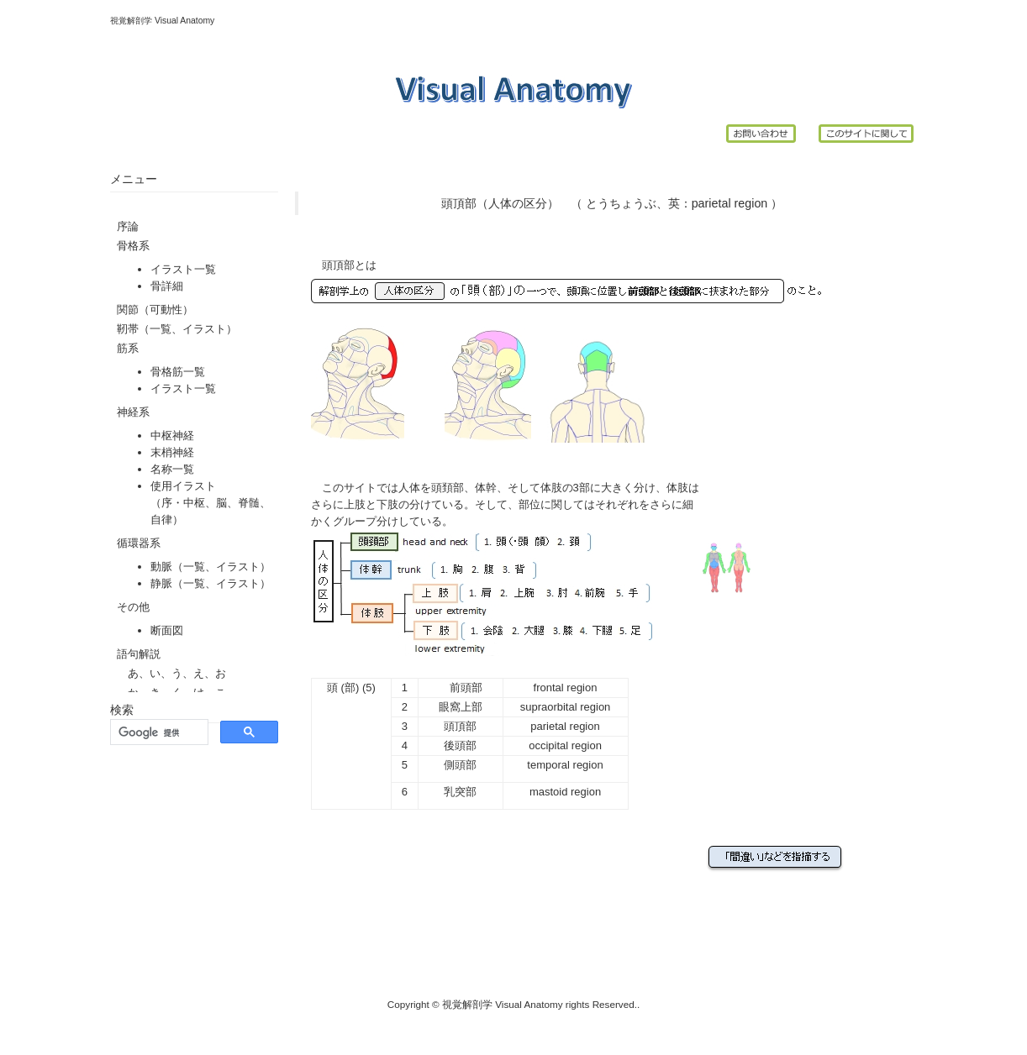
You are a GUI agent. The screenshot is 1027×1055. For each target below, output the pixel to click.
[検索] (157, 732)
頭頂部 (460, 726)
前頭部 (466, 687)
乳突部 (460, 791)
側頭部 (460, 764)
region (751, 203)
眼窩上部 (460, 707)
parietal (711, 203)
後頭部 (460, 745)
